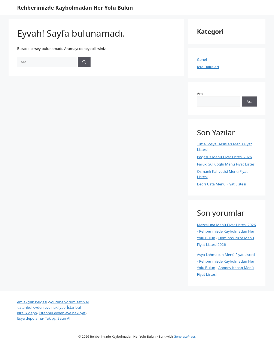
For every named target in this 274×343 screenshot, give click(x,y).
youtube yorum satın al (69, 301)
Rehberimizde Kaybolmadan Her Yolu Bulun (75, 7)
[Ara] (84, 62)
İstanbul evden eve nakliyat (41, 307)
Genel (202, 59)
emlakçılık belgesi (32, 301)
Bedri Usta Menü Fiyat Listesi (221, 184)
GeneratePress (185, 336)
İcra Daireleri (208, 66)
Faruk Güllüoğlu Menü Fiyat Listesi (226, 164)
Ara (200, 93)
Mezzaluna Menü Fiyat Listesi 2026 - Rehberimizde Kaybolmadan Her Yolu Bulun (226, 231)
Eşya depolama (30, 318)
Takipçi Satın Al (57, 318)
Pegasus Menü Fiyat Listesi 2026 (224, 156)
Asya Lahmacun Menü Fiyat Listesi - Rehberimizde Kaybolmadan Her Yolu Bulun (226, 261)
